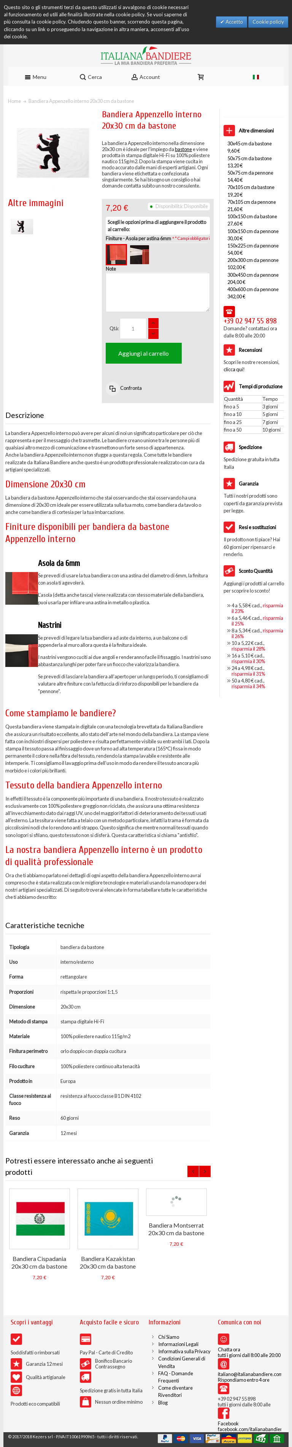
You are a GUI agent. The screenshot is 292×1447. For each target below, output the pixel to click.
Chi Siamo (168, 1337)
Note (111, 269)
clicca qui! (234, 369)
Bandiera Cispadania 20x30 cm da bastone (39, 1262)
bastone (183, 149)
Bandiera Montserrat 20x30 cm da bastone (176, 1229)
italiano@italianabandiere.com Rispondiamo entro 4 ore (250, 1377)
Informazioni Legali (178, 1344)
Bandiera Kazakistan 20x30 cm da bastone (108, 1262)
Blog (163, 1403)
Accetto (233, 22)
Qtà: (114, 328)
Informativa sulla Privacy (184, 1351)
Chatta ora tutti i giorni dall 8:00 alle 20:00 (249, 1352)
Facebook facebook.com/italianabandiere (251, 1426)
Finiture (138, 238)
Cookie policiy (268, 22)
